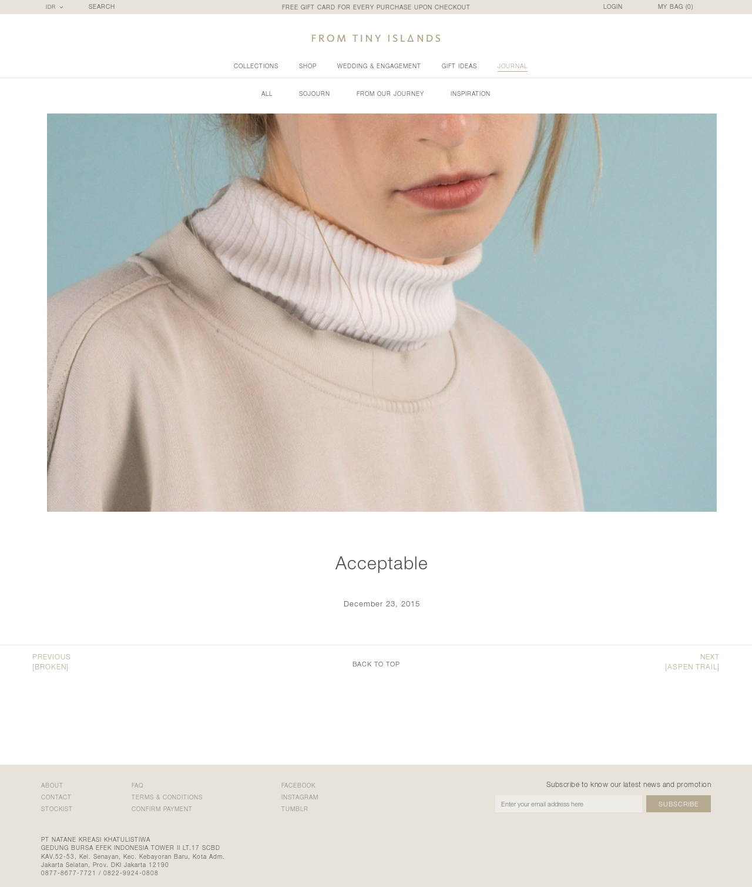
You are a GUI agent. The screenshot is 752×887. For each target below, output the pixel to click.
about (52, 785)
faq (137, 785)
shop (308, 65)
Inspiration (471, 93)
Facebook (298, 785)
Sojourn (314, 93)
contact (56, 797)
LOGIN (613, 7)
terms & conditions (167, 797)
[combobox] (56, 7)
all (267, 93)
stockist (57, 808)
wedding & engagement (379, 65)
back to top (376, 664)
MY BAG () (675, 7)
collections (256, 65)
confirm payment (162, 808)
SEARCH (102, 7)
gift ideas (459, 65)
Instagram (299, 797)
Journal (513, 65)
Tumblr (294, 808)
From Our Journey (390, 93)
